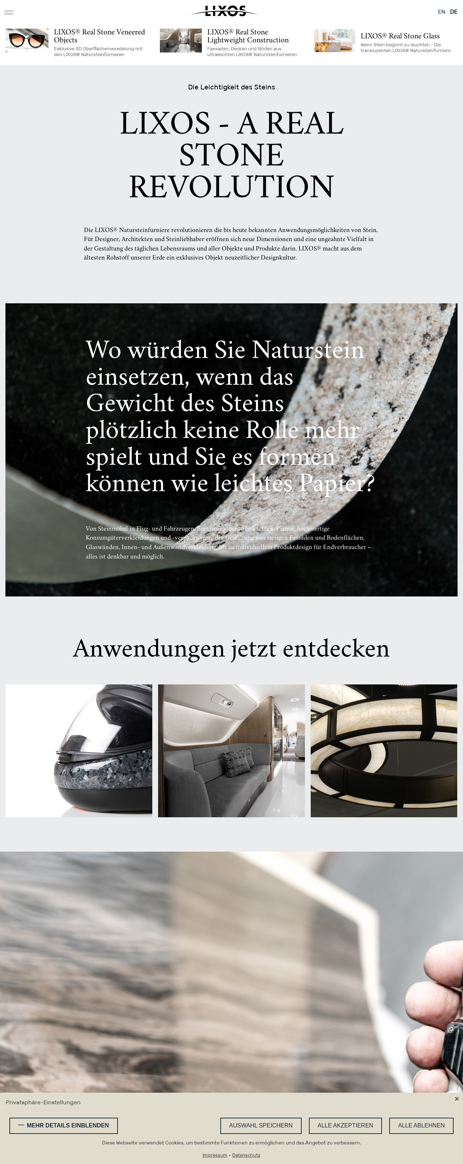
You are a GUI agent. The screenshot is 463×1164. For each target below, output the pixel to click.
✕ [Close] (456, 1099)
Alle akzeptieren (345, 1125)
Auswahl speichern (261, 1125)
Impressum (215, 1155)
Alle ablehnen (421, 1125)
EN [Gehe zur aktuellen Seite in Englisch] (441, 11)
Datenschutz (246, 1155)
